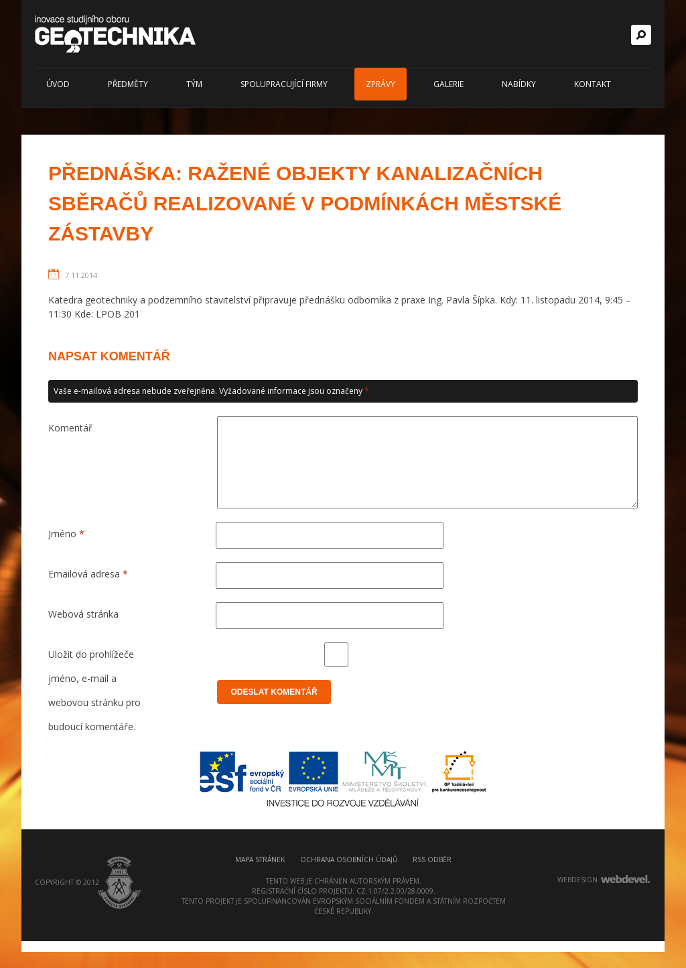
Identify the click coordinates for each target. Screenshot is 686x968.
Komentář (70, 427)
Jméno (66, 549)
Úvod (58, 84)
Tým (194, 84)
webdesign (577, 906)
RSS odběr (432, 886)
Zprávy (380, 84)
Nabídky (519, 84)
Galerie (448, 84)
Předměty (128, 84)
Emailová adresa (88, 589)
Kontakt (592, 84)
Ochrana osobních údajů (348, 886)
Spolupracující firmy (284, 84)
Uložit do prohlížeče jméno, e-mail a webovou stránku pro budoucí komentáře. (94, 673)
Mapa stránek (260, 886)
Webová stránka (83, 630)
